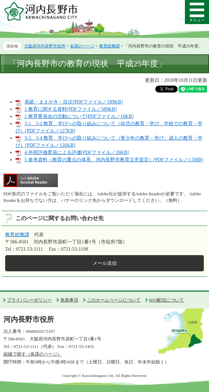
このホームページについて (113, 300)
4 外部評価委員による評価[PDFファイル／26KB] (76, 152)
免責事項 (69, 300)
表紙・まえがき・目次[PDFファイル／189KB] (73, 102)
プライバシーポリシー (29, 300)
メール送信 (105, 263)
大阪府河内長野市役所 (44, 46)
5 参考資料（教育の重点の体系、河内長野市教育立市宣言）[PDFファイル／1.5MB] (113, 159)
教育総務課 (109, 46)
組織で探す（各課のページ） (32, 354)
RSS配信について (166, 300)
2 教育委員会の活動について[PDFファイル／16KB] (79, 116)
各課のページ (82, 46)
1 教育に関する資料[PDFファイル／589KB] (70, 109)
